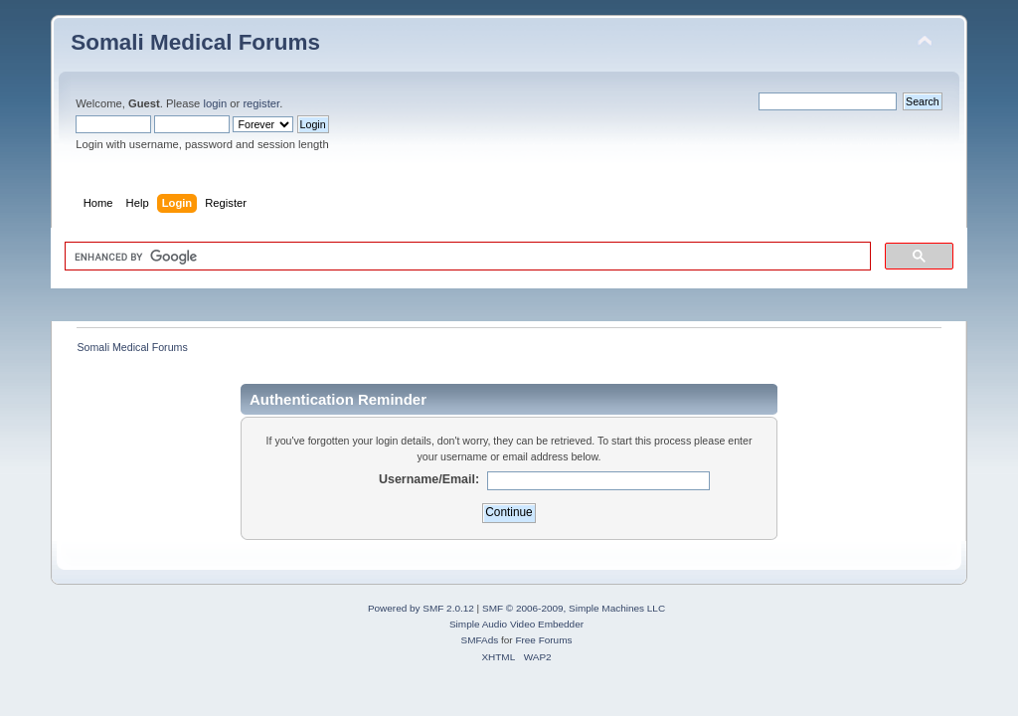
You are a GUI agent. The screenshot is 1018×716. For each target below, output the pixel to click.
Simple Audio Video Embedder (516, 624)
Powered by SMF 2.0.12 (421, 608)
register (261, 103)
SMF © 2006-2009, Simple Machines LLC (573, 608)
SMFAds (480, 639)
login (215, 103)
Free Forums (543, 639)
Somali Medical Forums (195, 42)
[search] (466, 257)
